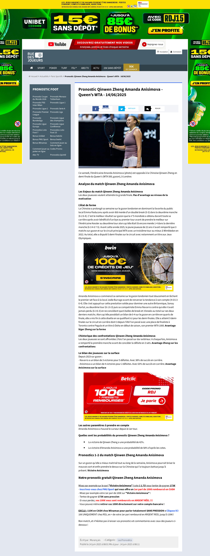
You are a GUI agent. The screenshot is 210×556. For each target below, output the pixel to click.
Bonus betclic (56, 136)
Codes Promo (56, 148)
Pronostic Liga (56, 112)
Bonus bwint (55, 139)
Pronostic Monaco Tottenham (58, 98)
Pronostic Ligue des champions (57, 119)
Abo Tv (85, 68)
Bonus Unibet (39, 136)
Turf (64, 68)
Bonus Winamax (40, 142)
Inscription (162, 52)
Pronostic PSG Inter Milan (39, 104)
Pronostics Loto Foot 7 (40, 131)
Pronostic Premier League (41, 113)
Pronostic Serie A (57, 108)
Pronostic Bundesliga (38, 119)
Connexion (175, 52)
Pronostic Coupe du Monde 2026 (40, 98)
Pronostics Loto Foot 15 (57, 131)
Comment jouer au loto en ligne (58, 144)
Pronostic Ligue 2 (40, 108)
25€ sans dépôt (112, 68)
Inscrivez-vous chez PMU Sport (97, 489)
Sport (41, 68)
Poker (53, 68)
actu (96, 68)
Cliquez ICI (172, 511)
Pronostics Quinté (58, 154)
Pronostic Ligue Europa (39, 125)
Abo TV (36, 154)
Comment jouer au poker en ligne (41, 150)
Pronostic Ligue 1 (57, 102)
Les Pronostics (125, 540)
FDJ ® (74, 68)
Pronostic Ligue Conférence (57, 125)
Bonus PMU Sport (40, 139)
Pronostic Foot (45, 89)
